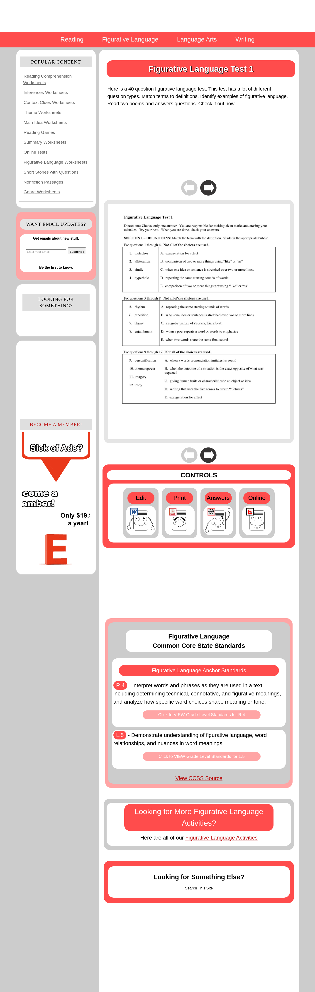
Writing (244, 39)
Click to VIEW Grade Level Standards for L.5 (202, 756)
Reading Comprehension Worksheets (47, 79)
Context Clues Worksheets (49, 102)
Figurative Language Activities (221, 838)
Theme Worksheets (42, 112)
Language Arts (197, 39)
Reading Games (39, 132)
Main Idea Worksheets (45, 122)
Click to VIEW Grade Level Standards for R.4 (201, 714)
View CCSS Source (198, 778)
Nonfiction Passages (43, 182)
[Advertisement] (56, 379)
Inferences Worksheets (46, 92)
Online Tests (35, 152)
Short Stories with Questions (51, 172)
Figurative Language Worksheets (55, 162)
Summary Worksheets (45, 142)
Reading (72, 39)
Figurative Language (130, 39)
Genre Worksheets (42, 191)
